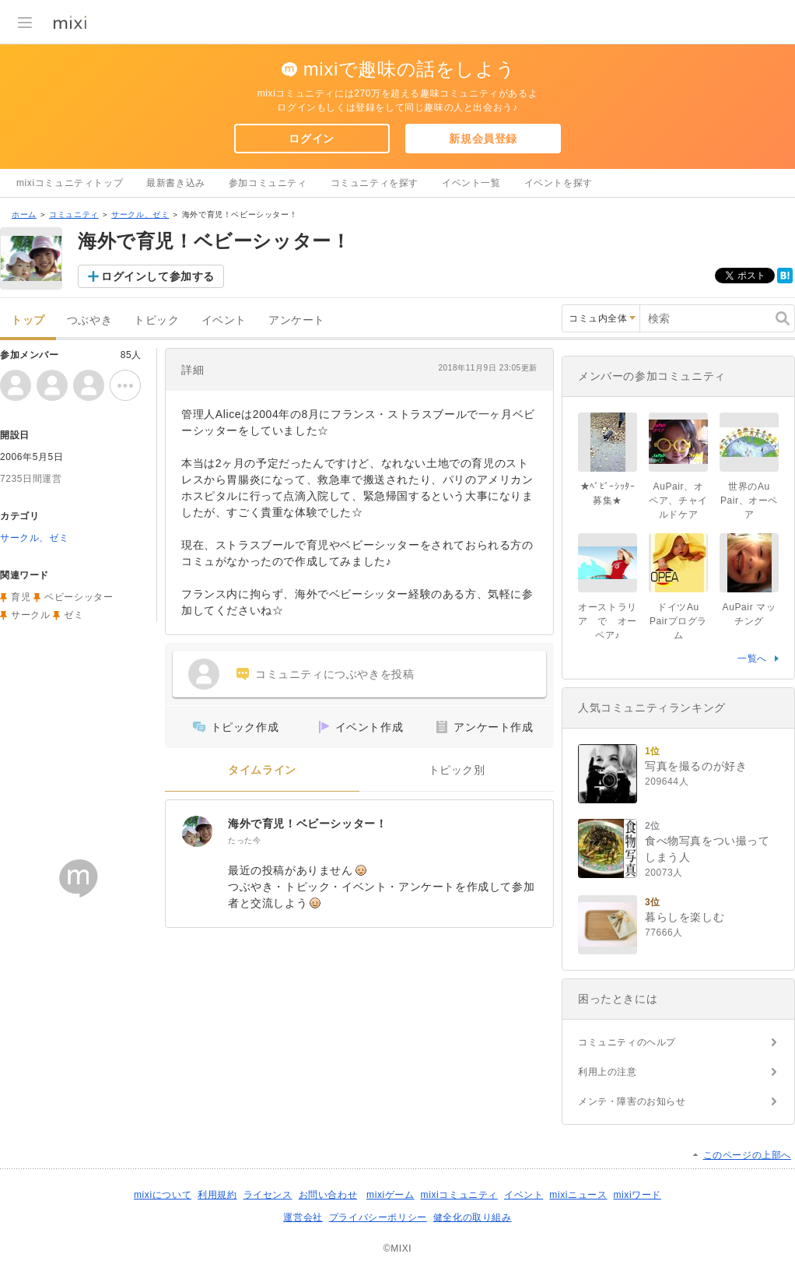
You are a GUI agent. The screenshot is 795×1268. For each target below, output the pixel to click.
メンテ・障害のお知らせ (632, 1101)
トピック (156, 320)
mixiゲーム (390, 1194)
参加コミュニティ (268, 182)
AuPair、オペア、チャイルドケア (678, 500)
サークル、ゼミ (140, 214)
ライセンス (267, 1194)
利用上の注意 (607, 1071)
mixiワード (637, 1194)
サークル (30, 614)
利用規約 (217, 1194)
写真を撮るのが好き (696, 766)
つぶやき (89, 320)
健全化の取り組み (472, 1217)
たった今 (244, 840)
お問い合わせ (328, 1194)
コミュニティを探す (375, 182)
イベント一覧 (471, 182)
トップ (28, 320)
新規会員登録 (483, 138)
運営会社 (302, 1217)
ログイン (311, 138)
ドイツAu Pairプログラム (678, 621)
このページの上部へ (747, 1155)
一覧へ (752, 658)
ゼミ (73, 614)
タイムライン (262, 770)
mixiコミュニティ (459, 1194)
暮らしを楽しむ (684, 917)
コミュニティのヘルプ (627, 1042)
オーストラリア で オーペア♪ (607, 621)
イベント (224, 320)
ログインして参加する (158, 276)
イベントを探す (558, 182)
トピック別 (457, 770)
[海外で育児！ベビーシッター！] (196, 831)
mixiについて (162, 1194)
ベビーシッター (78, 597)
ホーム (24, 214)
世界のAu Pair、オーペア (749, 500)
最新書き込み (175, 182)
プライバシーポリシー (378, 1217)
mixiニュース (578, 1194)
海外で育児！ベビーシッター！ (307, 823)
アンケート (296, 320)
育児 (20, 597)
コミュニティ (74, 214)
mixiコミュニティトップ (69, 182)
